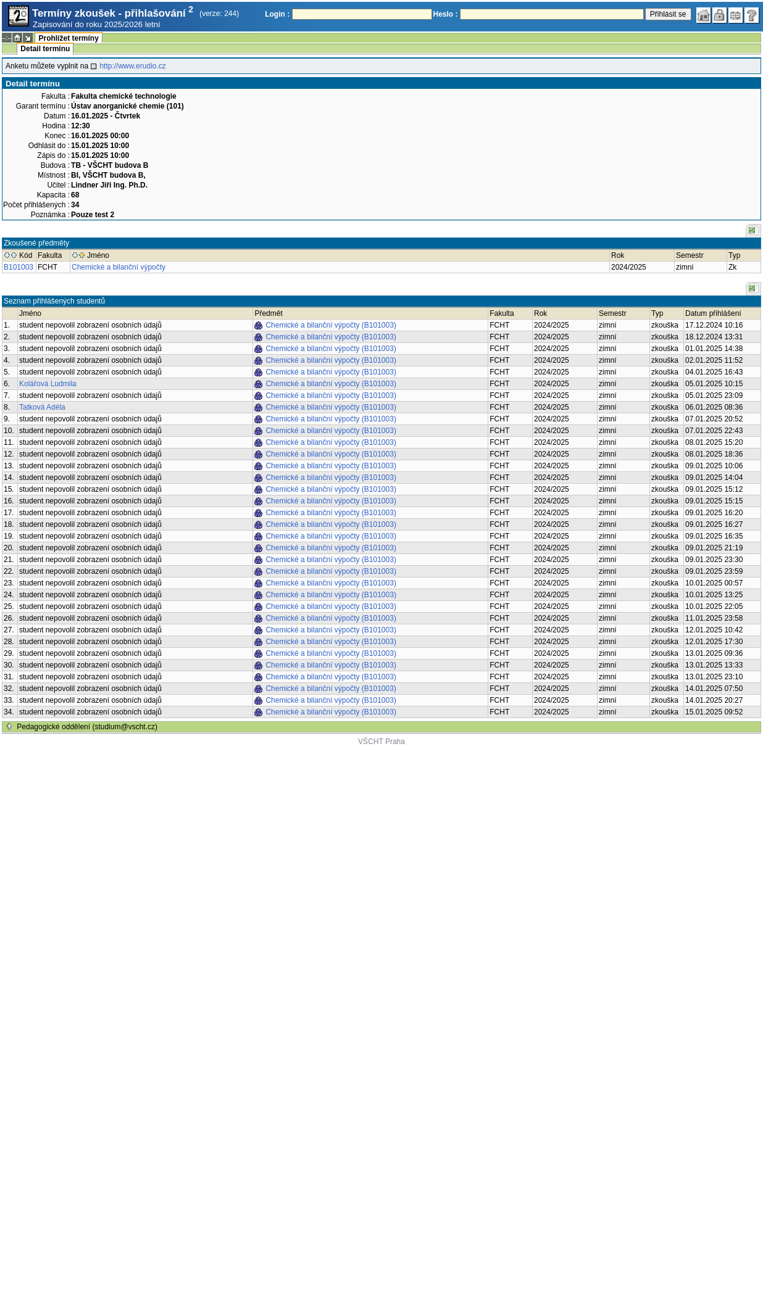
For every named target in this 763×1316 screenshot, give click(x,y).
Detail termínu (45, 48)
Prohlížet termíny (68, 38)
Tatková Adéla (42, 407)
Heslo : (445, 14)
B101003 (18, 267)
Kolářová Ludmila (48, 383)
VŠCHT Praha (381, 741)
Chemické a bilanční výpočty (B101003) (330, 325)
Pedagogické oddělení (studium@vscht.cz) (87, 726)
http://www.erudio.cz (132, 66)
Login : (277, 14)
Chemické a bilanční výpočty (118, 267)
